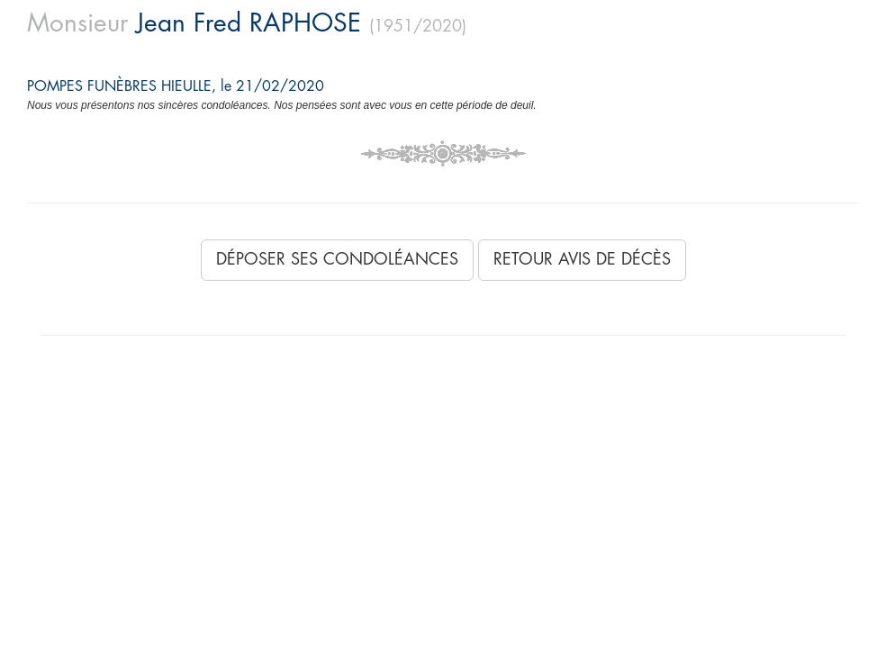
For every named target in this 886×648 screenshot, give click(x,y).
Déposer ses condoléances (337, 259)
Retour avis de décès (582, 259)
